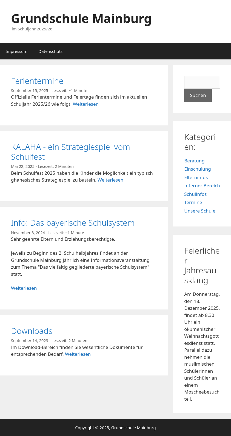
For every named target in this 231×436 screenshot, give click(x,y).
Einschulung (197, 169)
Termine (193, 202)
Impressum (16, 51)
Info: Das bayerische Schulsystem (73, 222)
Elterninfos (196, 177)
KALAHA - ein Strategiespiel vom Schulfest (70, 151)
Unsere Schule (199, 211)
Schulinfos (195, 194)
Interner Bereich (202, 185)
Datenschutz (50, 51)
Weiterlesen (86, 104)
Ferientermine (37, 80)
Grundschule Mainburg (81, 18)
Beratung (194, 160)
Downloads (31, 330)
